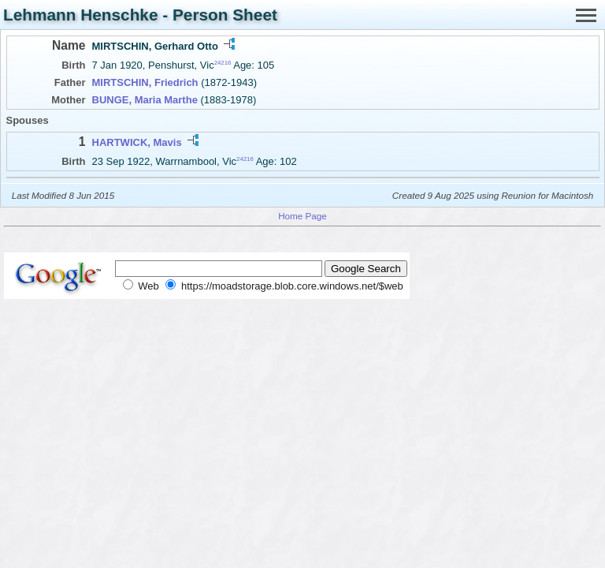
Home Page (302, 216)
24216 (223, 62)
